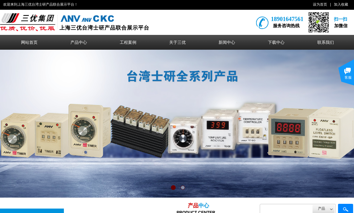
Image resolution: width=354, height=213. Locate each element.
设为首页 (320, 4)
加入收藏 (341, 4)
